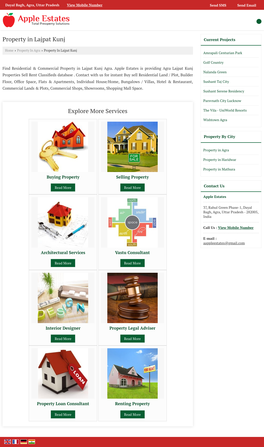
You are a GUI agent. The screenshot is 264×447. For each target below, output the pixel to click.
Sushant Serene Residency (223, 91)
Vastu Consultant (132, 252)
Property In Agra (28, 50)
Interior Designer (63, 328)
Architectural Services (63, 252)
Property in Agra (216, 150)
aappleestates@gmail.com (224, 242)
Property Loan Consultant (63, 403)
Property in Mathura (219, 169)
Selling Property (132, 177)
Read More (63, 187)
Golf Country (213, 62)
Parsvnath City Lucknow (222, 100)
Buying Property (63, 177)
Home (9, 50)
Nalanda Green (215, 72)
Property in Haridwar (219, 159)
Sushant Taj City (216, 81)
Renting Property (132, 403)
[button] (85, 5)
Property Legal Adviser (132, 328)
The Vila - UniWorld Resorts (225, 110)
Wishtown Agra (215, 119)
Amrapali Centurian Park (222, 52)
